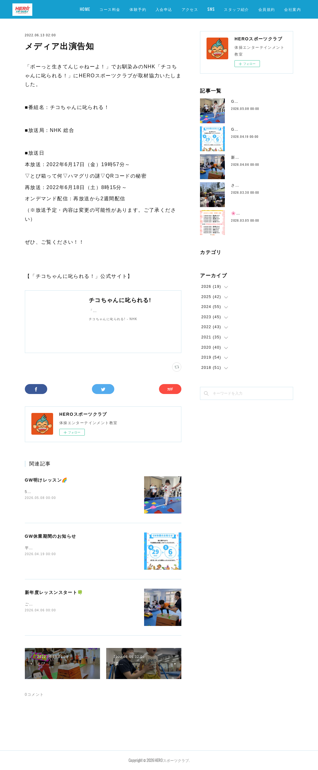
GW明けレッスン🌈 (46, 480)
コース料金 (109, 9)
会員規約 (266, 9)
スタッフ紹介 (236, 9)
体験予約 (137, 9)
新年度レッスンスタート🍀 (54, 592)
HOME (85, 9)
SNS (211, 9)
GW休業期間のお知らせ (50, 536)
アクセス (190, 9)
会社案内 (292, 9)
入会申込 (164, 9)
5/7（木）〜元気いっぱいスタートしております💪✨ (75, 492)
